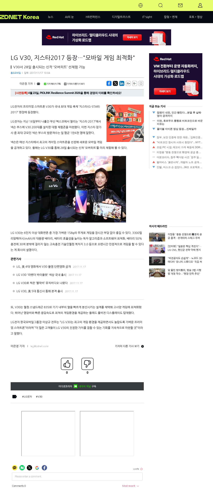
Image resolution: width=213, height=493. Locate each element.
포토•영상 (195, 16)
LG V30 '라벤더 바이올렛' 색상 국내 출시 (41, 274)
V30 (40, 396)
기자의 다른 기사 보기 (129, 346)
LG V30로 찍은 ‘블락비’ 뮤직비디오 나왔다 (42, 283)
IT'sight (147, 16)
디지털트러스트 (121, 16)
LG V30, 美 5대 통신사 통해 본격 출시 (40, 291)
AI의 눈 (69, 16)
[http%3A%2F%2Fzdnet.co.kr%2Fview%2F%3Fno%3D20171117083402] (121, 83)
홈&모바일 (16, 73)
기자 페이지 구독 (52, 84)
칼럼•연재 (170, 16)
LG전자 (28, 396)
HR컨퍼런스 (93, 16)
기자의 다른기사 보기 (74, 84)
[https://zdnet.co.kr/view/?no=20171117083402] (108, 83)
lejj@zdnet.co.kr (40, 346)
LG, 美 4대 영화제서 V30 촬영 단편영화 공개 (44, 266)
